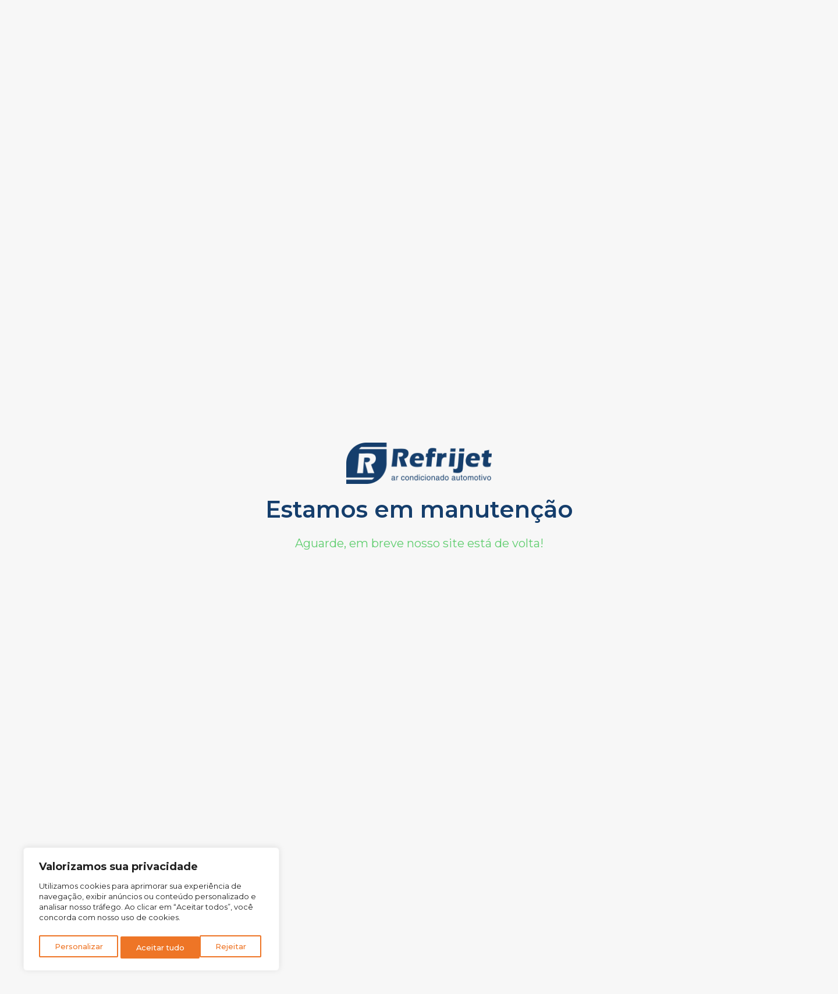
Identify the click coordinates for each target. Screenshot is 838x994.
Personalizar (78, 947)
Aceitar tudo (225, 947)
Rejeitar (152, 947)
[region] (151, 911)
